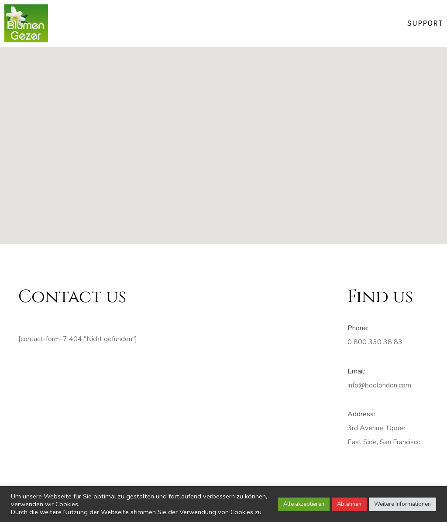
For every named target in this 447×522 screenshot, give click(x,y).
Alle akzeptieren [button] (303, 504)
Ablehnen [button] (349, 504)
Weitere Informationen (402, 504)
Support (425, 23)
